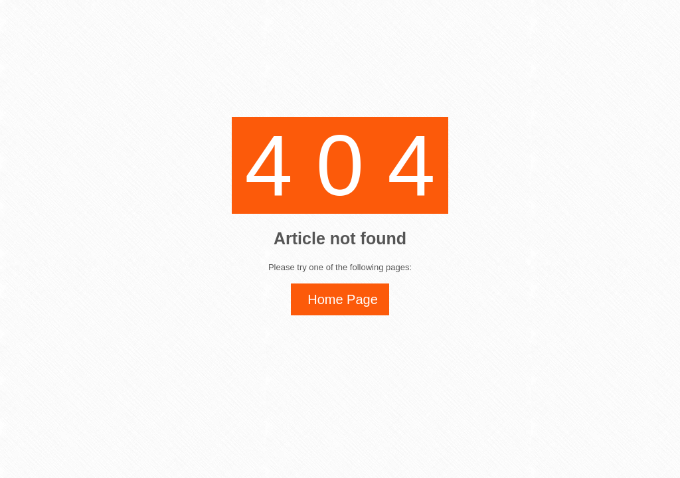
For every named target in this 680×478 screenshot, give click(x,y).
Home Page (342, 299)
